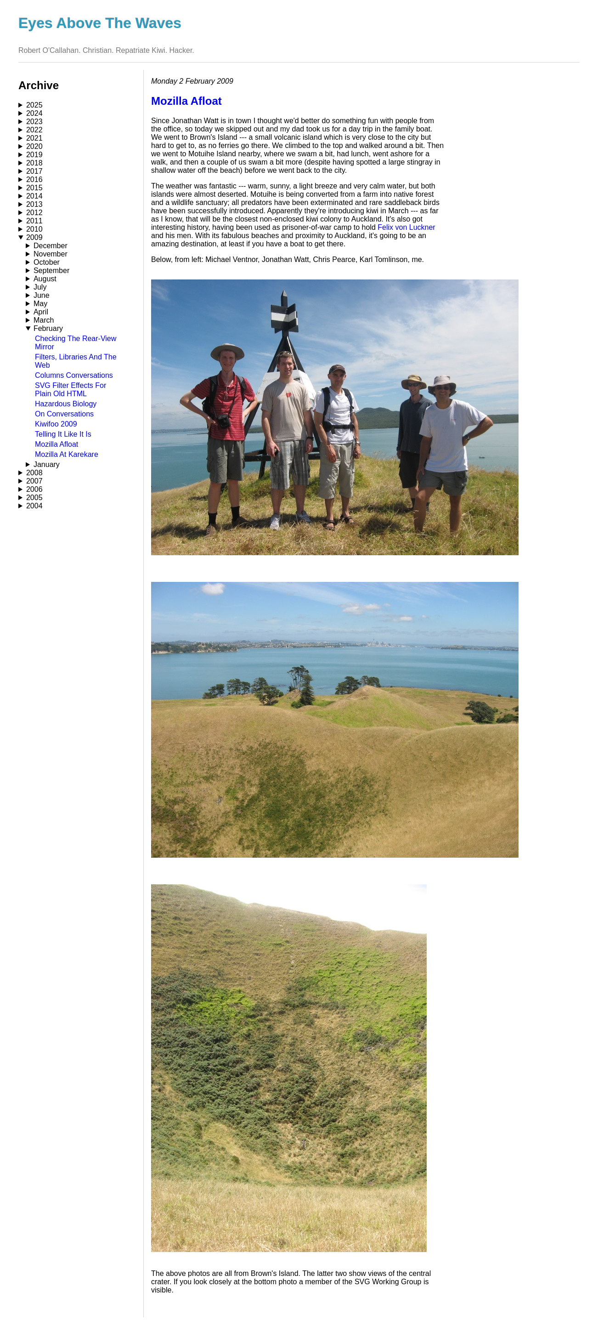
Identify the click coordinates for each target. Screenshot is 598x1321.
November (51, 254)
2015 (34, 188)
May (40, 303)
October (47, 262)
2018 (34, 163)
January (47, 464)
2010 (34, 229)
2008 (34, 473)
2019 (34, 155)
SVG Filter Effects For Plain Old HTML (70, 389)
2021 (34, 138)
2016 (34, 179)
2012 (34, 212)
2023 (34, 121)
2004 (34, 506)
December (51, 246)
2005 (34, 497)
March (44, 320)
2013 (34, 204)
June (42, 295)
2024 (34, 113)
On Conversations (64, 414)
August (45, 279)
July (40, 287)
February (48, 328)
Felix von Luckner (406, 227)
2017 (34, 171)
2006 (34, 489)
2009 (34, 237)
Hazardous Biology (65, 404)
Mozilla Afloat (56, 444)
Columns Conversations (74, 375)
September (51, 270)
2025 (34, 105)
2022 (34, 130)
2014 (34, 196)
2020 (34, 146)
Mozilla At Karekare (66, 454)
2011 (34, 221)
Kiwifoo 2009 (56, 424)
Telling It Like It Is (63, 434)
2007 (34, 481)
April (41, 312)
